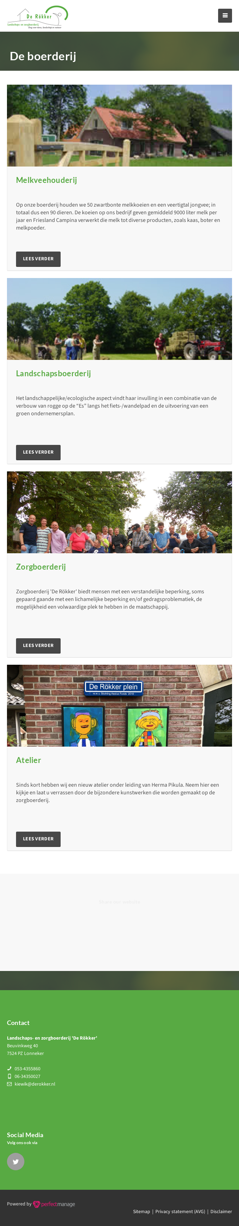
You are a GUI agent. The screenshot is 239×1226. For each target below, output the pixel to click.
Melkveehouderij (46, 180)
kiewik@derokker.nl (35, 1084)
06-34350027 (27, 1076)
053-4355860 (27, 1068)
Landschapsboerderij (53, 373)
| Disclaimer (218, 1211)
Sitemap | (144, 1211)
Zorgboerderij (41, 566)
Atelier (28, 760)
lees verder (38, 258)
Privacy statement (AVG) (180, 1211)
